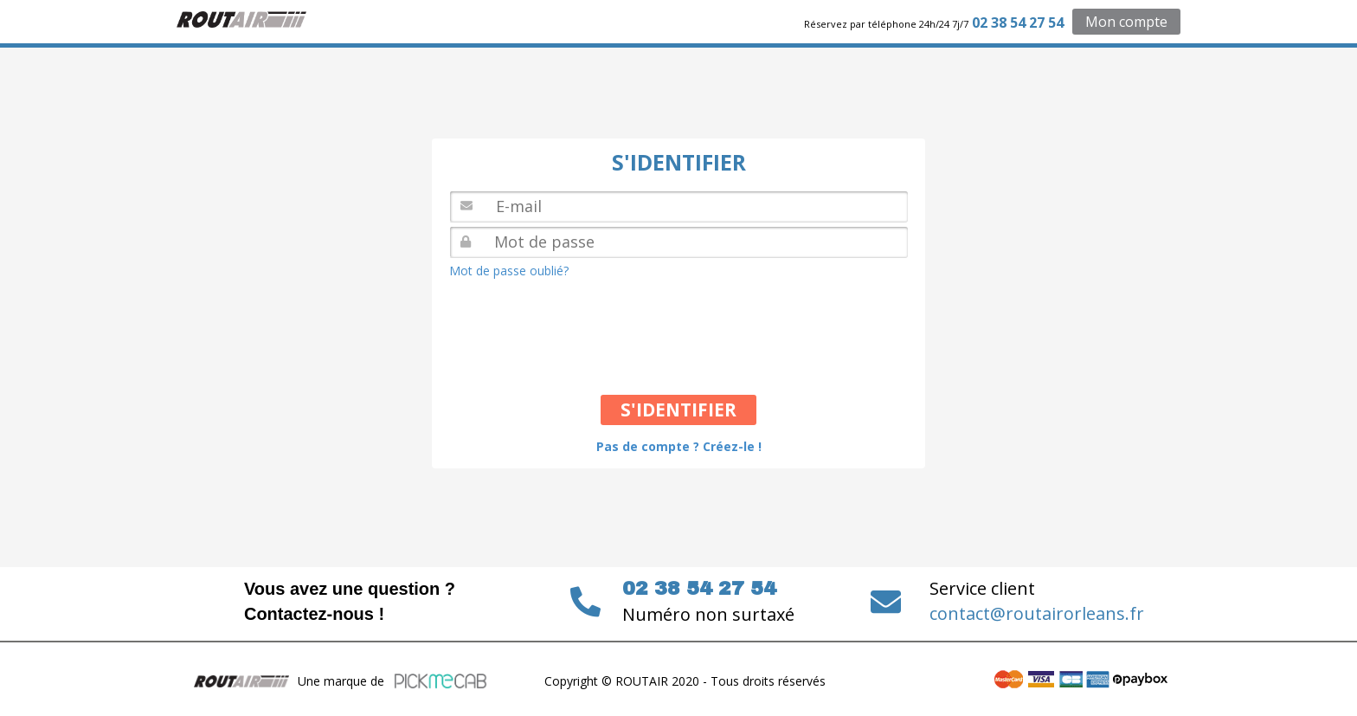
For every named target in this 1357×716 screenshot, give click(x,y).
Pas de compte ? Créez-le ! (679, 446)
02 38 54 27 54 (1018, 22)
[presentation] (585, 326)
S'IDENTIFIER (678, 409)
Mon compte (1126, 21)
